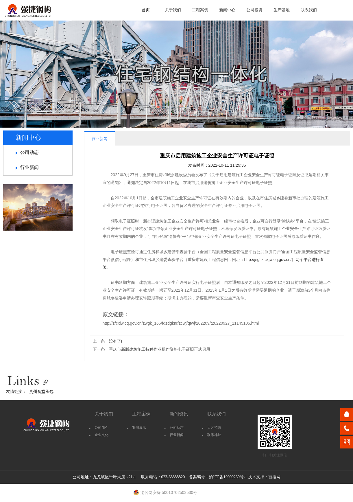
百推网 (274, 477)
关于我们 (173, 10)
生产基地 (281, 10)
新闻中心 (227, 10)
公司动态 (29, 152)
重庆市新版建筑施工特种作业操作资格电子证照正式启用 (159, 349)
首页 (146, 10)
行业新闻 (29, 167)
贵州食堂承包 (41, 391)
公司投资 (254, 10)
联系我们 (309, 10)
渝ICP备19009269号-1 (228, 477)
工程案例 (200, 10)
